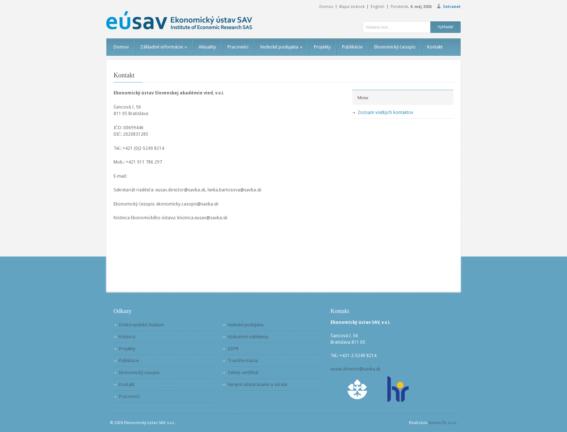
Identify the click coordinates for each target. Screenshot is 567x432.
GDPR (233, 348)
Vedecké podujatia (281, 47)
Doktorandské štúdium (141, 324)
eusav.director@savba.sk (355, 369)
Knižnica (127, 336)
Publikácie (352, 47)
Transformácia (242, 360)
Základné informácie (163, 47)
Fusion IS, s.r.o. (443, 422)
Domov (326, 7)
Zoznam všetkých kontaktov (385, 112)
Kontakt (435, 47)
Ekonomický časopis (394, 47)
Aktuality (207, 47)
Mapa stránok (351, 7)
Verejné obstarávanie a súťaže (257, 384)
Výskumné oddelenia (247, 336)
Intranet (452, 6)
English (377, 7)
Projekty (322, 47)
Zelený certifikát (243, 372)
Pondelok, (411, 7)
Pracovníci (237, 47)
